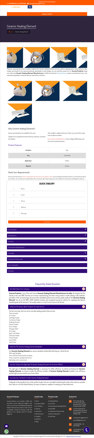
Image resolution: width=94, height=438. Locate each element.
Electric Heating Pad (13, 265)
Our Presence (39, 406)
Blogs (37, 421)
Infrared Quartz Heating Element (16, 247)
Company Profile (40, 403)
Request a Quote (47, 14)
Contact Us (38, 411)
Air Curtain (10, 241)
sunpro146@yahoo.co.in (79, 420)
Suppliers (38, 416)
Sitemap (38, 409)
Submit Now (47, 222)
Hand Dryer (11, 271)
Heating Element (62, 73)
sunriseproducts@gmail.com (80, 418)
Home (11, 32)
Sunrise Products (13, 397)
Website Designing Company (73, 436)
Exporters (38, 419)
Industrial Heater (12, 229)
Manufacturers (39, 414)
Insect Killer (11, 253)
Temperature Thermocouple (15, 259)
